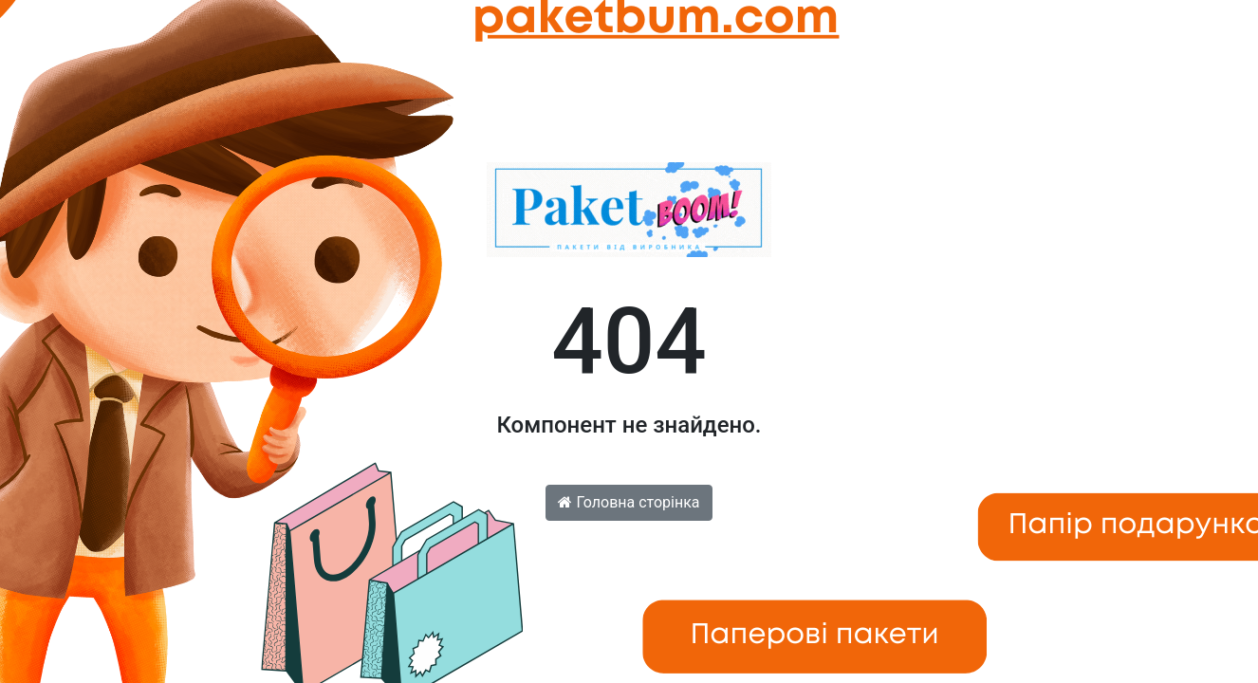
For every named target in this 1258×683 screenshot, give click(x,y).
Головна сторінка (628, 502)
